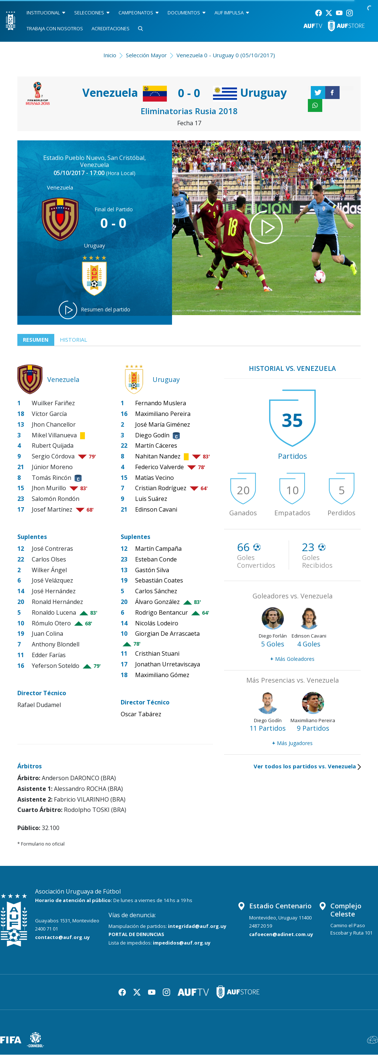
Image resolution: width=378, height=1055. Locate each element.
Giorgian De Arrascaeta (167, 634)
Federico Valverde (159, 467)
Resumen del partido (94, 310)
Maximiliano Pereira (162, 414)
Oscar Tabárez (141, 714)
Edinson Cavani (156, 510)
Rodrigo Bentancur (161, 612)
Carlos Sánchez (156, 591)
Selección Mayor (146, 55)
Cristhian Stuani (157, 654)
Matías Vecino (154, 478)
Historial (74, 340)
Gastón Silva (152, 570)
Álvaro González (157, 602)
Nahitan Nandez (158, 457)
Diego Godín (152, 435)
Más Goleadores (292, 659)
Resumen (36, 340)
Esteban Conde (156, 559)
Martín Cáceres (156, 446)
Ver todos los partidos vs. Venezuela (307, 766)
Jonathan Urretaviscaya (167, 664)
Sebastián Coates (159, 581)
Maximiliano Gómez (162, 675)
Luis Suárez (151, 499)
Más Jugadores (292, 743)
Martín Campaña (158, 549)
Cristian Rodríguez (160, 488)
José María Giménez (162, 424)
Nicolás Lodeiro (156, 623)
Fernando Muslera (160, 403)
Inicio (109, 55)
